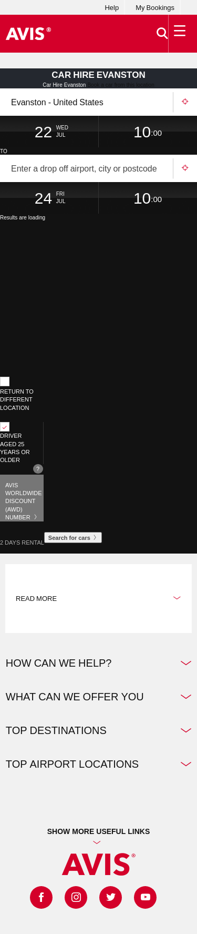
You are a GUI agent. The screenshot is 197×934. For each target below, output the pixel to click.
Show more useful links (98, 831)
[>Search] (162, 34)
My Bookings (155, 7)
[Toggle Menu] (180, 34)
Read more (98, 598)
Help (112, 7)
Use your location (184, 102)
